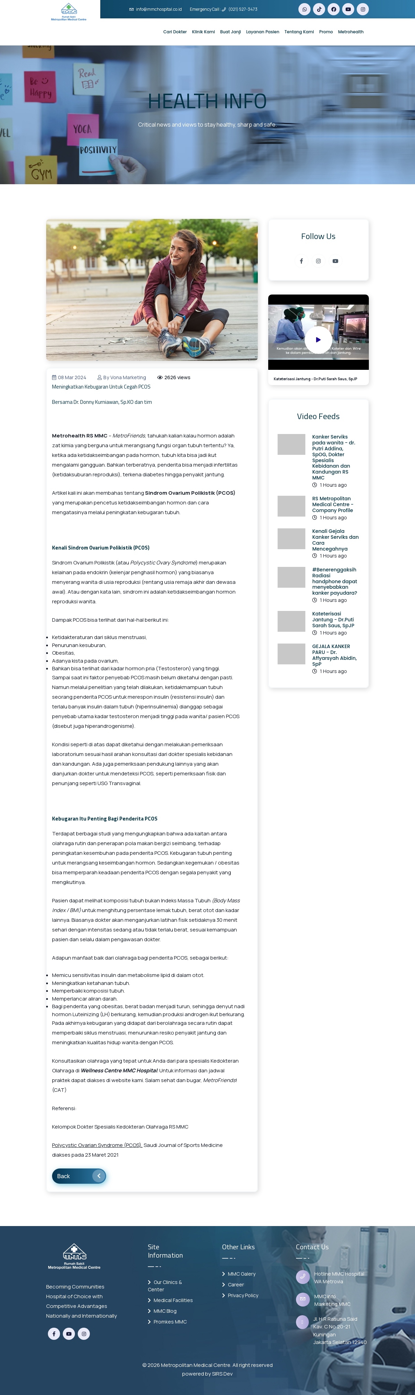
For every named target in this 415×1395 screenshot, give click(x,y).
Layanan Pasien (262, 32)
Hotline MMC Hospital (339, 1273)
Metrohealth (351, 32)
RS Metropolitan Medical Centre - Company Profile (333, 504)
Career (233, 1284)
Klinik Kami (203, 32)
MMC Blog (162, 1311)
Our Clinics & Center (165, 1286)
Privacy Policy (240, 1295)
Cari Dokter (175, 32)
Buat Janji (230, 32)
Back (81, 1175)
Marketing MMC (332, 1304)
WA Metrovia (328, 1281)
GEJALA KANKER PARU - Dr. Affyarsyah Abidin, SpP (334, 655)
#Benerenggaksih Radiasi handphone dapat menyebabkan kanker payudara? (334, 581)
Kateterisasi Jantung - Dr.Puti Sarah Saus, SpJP (333, 619)
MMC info (325, 1296)
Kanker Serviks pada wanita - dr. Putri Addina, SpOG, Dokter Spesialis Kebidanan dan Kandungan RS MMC (333, 457)
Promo (326, 32)
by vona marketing (122, 377)
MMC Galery (238, 1273)
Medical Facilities (170, 1300)
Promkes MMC (167, 1321)
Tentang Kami (299, 32)
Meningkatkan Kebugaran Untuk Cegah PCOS (101, 387)
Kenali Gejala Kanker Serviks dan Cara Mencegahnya (335, 540)
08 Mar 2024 (69, 377)
